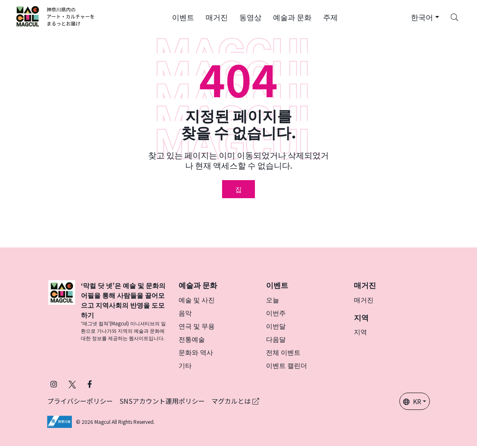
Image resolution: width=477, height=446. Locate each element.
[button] (183, 16)
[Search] (454, 16)
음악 (185, 313)
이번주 (276, 313)
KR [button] (412, 401)
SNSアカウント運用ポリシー (162, 401)
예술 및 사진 (197, 299)
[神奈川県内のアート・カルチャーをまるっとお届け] (55, 16)
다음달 (276, 339)
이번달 (276, 326)
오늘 (272, 299)
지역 (360, 331)
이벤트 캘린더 (286, 365)
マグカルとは (235, 401)
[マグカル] (61, 311)
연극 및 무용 (197, 326)
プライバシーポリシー (80, 401)
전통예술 (192, 339)
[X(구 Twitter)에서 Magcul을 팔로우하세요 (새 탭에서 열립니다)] (72, 384)
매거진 (364, 299)
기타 (185, 365)
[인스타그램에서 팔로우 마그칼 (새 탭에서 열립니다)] (53, 384)
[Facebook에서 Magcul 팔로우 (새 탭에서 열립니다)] (89, 384)
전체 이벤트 (283, 352)
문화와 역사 (196, 352)
